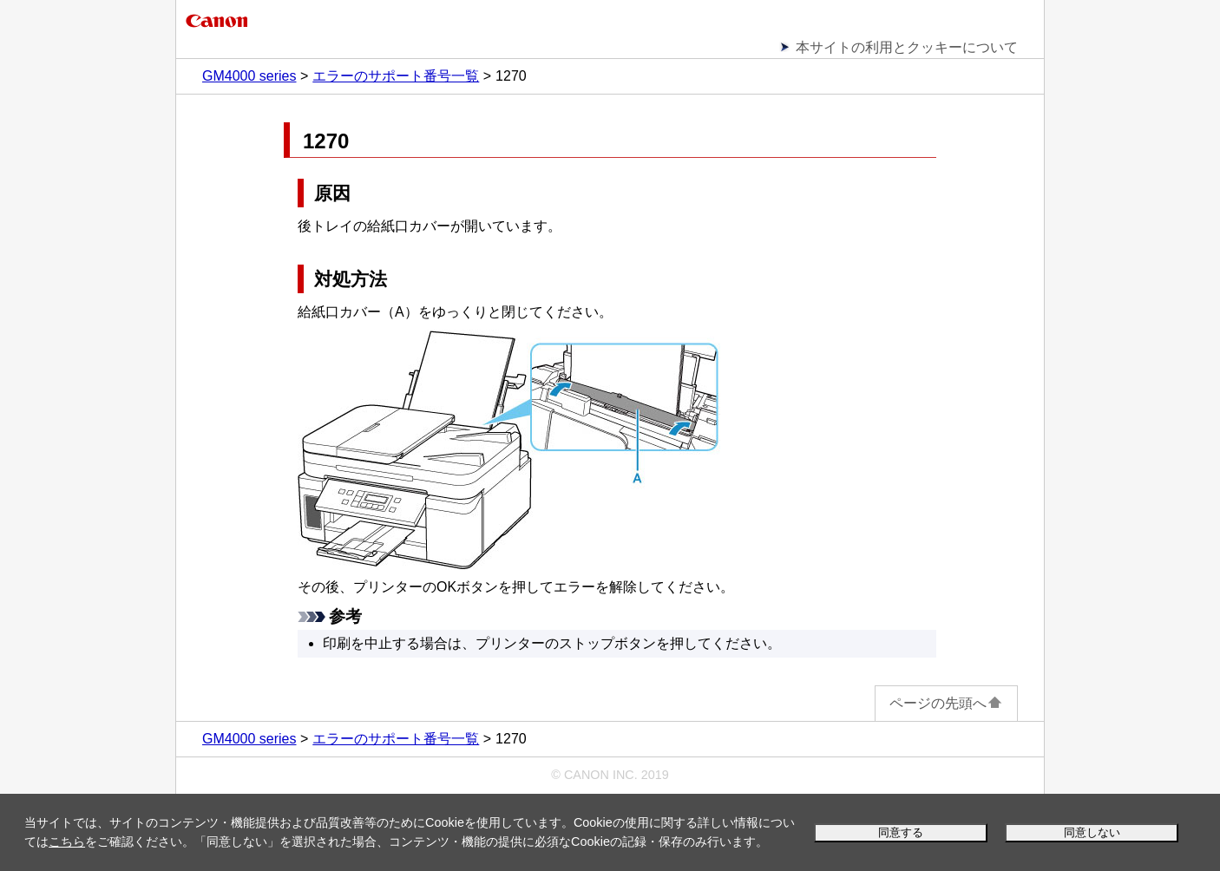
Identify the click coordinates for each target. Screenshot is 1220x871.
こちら (67, 841)
